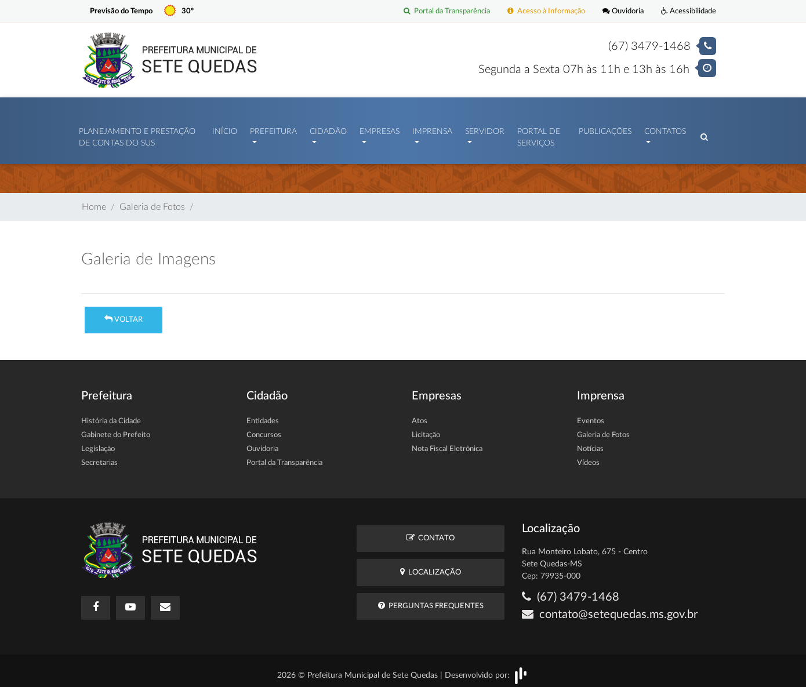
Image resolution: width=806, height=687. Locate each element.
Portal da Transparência (447, 11)
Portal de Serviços (538, 134)
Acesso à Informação (546, 11)
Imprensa (432, 129)
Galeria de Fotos (152, 201)
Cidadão (328, 129)
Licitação (426, 429)
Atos (419, 415)
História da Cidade (111, 415)
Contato (430, 532)
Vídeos (588, 457)
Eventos (590, 415)
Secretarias (99, 457)
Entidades (262, 415)
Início (224, 129)
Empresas (380, 129)
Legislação (98, 443)
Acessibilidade (688, 11)
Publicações (605, 129)
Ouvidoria (623, 11)
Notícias (590, 443)
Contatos (665, 129)
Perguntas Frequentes (431, 599)
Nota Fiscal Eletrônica (447, 443)
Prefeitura (273, 129)
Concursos (263, 429)
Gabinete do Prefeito (115, 429)
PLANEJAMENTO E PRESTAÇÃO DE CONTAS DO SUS (137, 134)
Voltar (123, 313)
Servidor (484, 129)
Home (94, 201)
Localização (430, 566)
